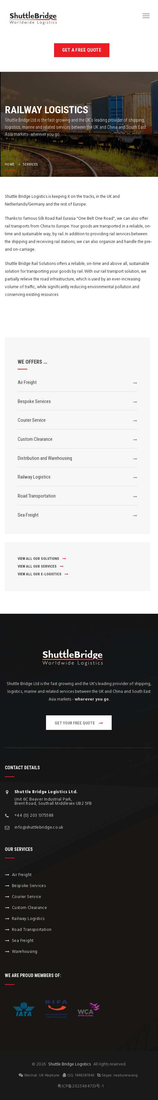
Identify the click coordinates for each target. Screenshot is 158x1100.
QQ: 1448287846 (78, 1075)
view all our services (40, 566)
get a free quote (81, 50)
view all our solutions (42, 559)
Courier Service (32, 420)
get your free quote (79, 723)
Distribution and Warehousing (45, 458)
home (10, 164)
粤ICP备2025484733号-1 (80, 1086)
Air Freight (27, 382)
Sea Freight (28, 515)
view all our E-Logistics (43, 574)
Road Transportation (37, 496)
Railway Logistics (34, 477)
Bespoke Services (34, 401)
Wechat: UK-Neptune (39, 1075)
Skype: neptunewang (117, 1075)
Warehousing (24, 951)
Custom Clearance (35, 439)
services (30, 164)
